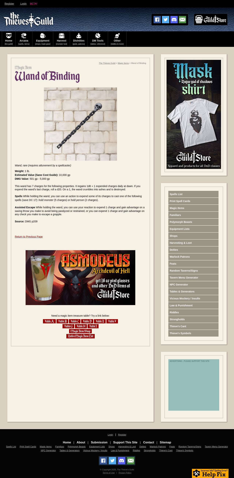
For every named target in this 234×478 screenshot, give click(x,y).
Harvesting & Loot (181, 242)
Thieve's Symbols (180, 333)
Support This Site (125, 442)
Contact (148, 442)
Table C (74, 321)
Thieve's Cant (178, 326)
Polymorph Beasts (181, 222)
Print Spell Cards (180, 201)
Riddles (174, 312)
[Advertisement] (198, 387)
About (81, 442)
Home (67, 442)
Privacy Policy (125, 473)
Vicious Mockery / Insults (185, 298)
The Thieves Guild (107, 63)
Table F (112, 321)
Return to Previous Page (29, 236)
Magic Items (123, 63)
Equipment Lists (180, 228)
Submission (99, 442)
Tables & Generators (182, 291)
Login (23, 3)
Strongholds (177, 319)
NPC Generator (179, 284)
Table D (87, 321)
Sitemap (165, 442)
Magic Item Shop (80, 331)
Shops (174, 235)
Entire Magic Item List (80, 336)
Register (9, 3)
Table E (99, 321)
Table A (49, 321)
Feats (173, 263)
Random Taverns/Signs (184, 270)
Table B (62, 321)
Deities (174, 249)
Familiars (175, 215)
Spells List (176, 194)
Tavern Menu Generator (184, 277)
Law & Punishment (181, 305)
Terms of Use (109, 473)
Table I (93, 326)
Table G (68, 326)
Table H (80, 326)
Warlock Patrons (180, 256)
